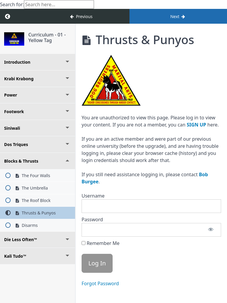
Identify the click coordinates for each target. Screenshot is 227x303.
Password (92, 219)
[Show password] (210, 230)
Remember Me (100, 243)
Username (93, 196)
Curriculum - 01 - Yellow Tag (47, 37)
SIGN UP (196, 124)
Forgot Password (100, 283)
